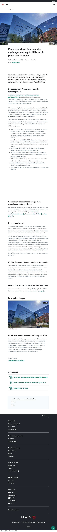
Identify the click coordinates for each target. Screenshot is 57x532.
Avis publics (11, 480)
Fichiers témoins (16, 522)
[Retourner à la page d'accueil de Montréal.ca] (2, 4)
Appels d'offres (12, 450)
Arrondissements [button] (13, 510)
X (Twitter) (11, 500)
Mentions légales (40, 522)
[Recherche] (50, 4)
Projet (11, 9)
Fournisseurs (11, 456)
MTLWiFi (10, 468)
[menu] (6, 4)
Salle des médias (12, 441)
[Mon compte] (54, 4)
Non (14, 405)
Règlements (11, 483)
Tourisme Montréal (12, 471)
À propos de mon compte (14, 423)
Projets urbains (16, 62)
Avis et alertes (11, 426)
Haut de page (45, 415)
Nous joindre (11, 438)
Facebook (11, 492)
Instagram (11, 495)
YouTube (11, 503)
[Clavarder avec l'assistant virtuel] (53, 528)
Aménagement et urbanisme (16, 360)
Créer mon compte (12, 429)
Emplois (10, 453)
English (53, 1)
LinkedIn (11, 498)
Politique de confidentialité (28, 522)
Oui (14, 402)
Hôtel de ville (11, 465)
